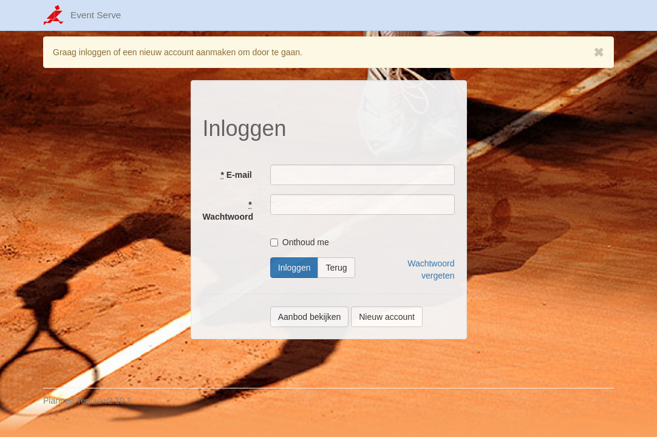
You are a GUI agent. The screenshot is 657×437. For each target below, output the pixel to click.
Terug (336, 268)
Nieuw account (387, 317)
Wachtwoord (228, 211)
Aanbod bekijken (309, 317)
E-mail (235, 175)
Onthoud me (299, 242)
